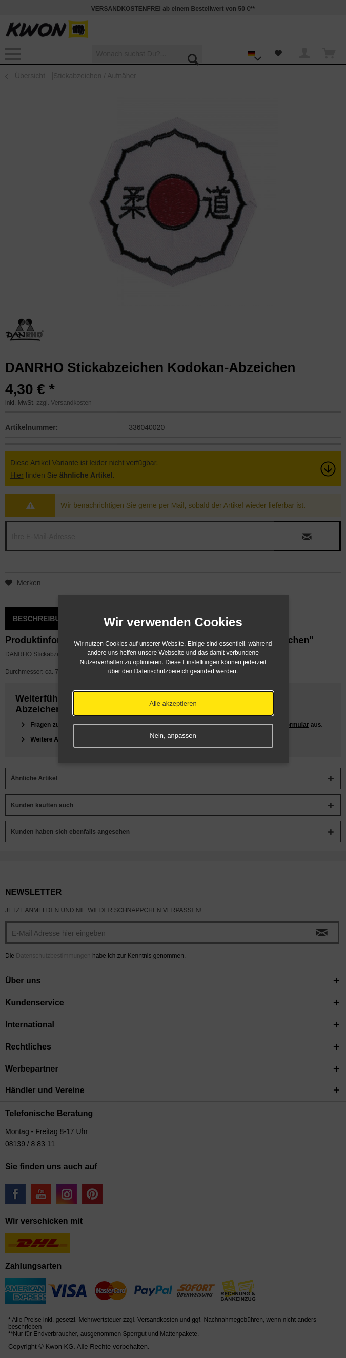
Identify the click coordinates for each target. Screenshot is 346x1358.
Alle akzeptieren (173, 703)
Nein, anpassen (173, 735)
